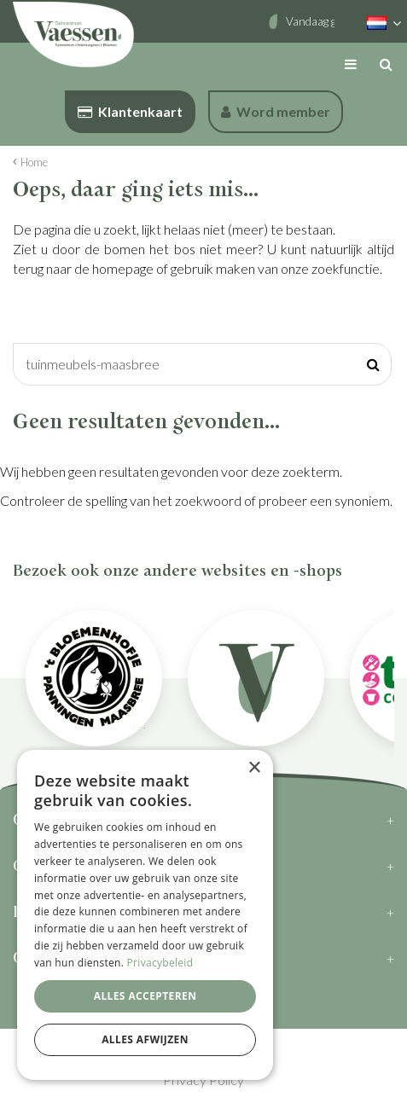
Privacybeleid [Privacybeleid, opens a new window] (160, 962)
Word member (275, 111)
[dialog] (145, 915)
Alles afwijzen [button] (145, 1039)
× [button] (253, 768)
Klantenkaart (130, 111)
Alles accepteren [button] (145, 996)
